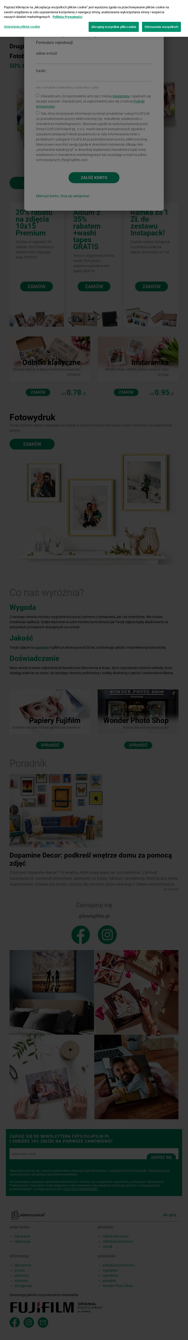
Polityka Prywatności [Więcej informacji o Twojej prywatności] (67, 16)
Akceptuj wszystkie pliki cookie (113, 26)
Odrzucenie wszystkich (161, 26)
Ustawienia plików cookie (22, 26)
